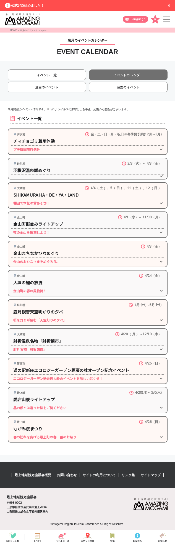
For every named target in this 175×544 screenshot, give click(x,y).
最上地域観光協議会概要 (33, 475)
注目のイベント (46, 87)
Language (138, 19)
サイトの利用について (99, 475)
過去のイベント (128, 87)
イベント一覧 (47, 75)
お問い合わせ (67, 475)
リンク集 (128, 475)
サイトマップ (151, 475)
